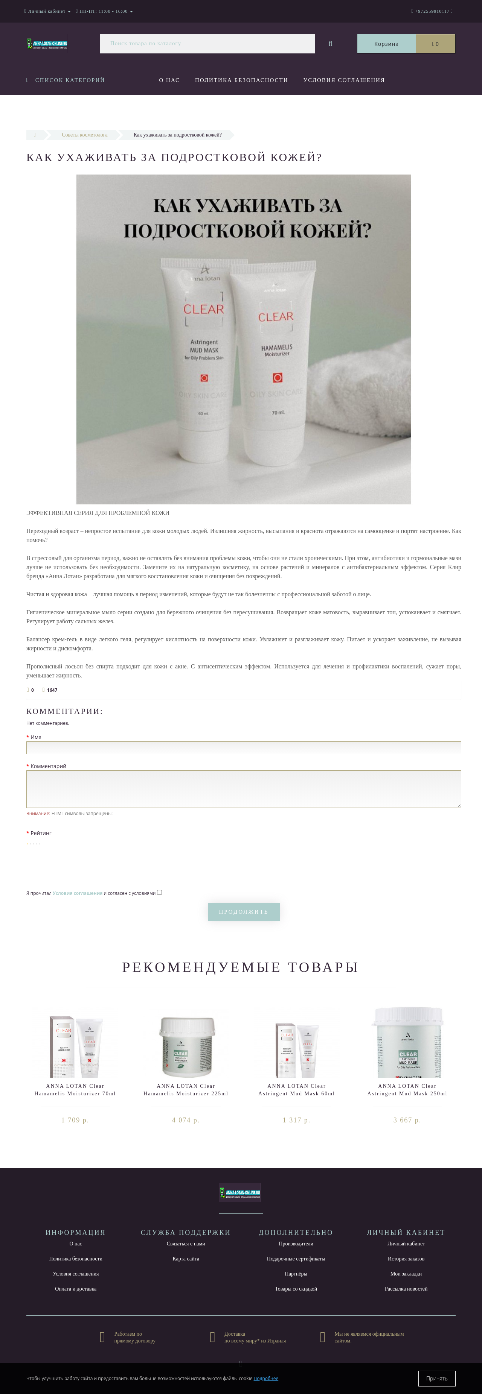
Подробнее (266, 1378)
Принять (437, 1378)
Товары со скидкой (296, 1289)
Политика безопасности (243, 80)
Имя (36, 737)
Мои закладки (406, 1274)
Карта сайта (185, 1259)
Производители (296, 1244)
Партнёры (296, 1274)
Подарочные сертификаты (296, 1259)
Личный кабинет (406, 1244)
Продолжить (244, 912)
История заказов (406, 1259)
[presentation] (83, 868)
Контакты (316, 111)
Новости (265, 111)
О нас (169, 80)
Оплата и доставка (195, 111)
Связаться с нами (186, 1244)
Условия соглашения (346, 80)
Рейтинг (41, 833)
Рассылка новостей (406, 1289)
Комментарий (48, 766)
